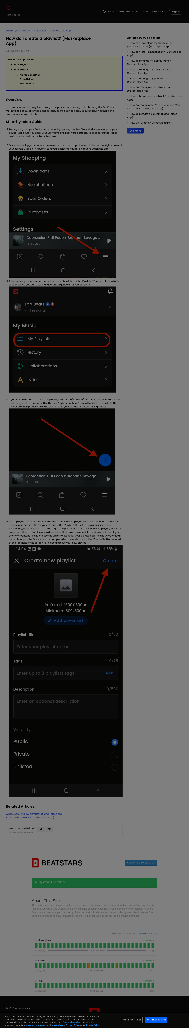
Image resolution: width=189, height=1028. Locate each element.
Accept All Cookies (156, 1019)
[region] (94, 1020)
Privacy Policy (73, 1025)
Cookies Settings (132, 1019)
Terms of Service (71, 1022)
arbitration (57, 1025)
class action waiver (36, 1025)
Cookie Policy (93, 1025)
